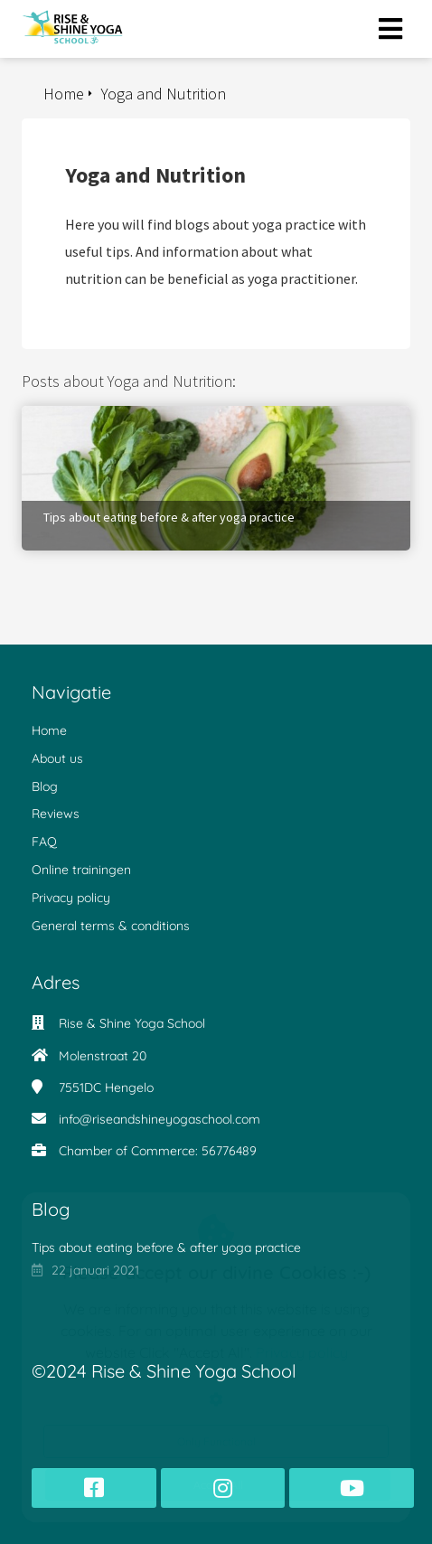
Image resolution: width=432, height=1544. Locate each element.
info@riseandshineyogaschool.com (159, 1119)
